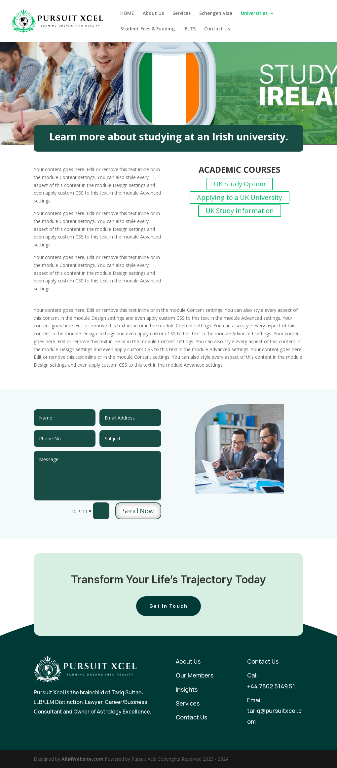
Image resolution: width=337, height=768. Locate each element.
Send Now (138, 510)
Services (181, 13)
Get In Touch (168, 606)
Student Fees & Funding (147, 29)
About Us (153, 13)
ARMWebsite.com (82, 759)
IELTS (189, 29)
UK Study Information (240, 210)
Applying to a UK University (239, 197)
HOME (127, 13)
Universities (254, 13)
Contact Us (217, 29)
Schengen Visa (215, 13)
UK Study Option (240, 183)
